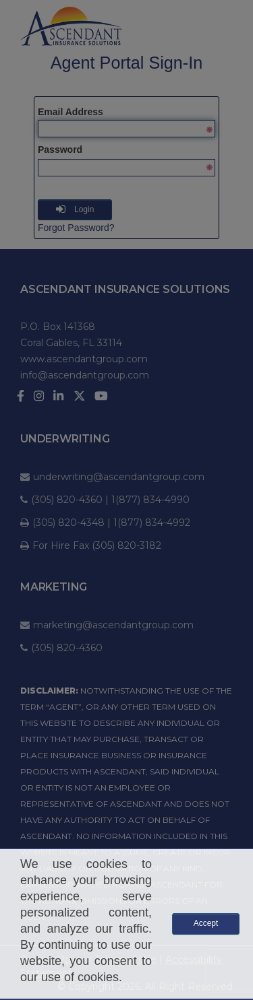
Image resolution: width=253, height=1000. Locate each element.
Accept (206, 923)
